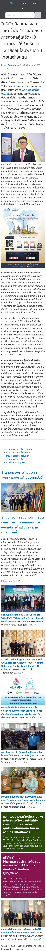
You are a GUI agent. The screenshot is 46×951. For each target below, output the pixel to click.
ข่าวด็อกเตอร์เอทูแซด (15, 462)
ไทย (24, 3)
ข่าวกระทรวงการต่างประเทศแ (19, 449)
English (34, 3)
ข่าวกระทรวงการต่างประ (16, 459)
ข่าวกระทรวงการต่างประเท (17, 456)
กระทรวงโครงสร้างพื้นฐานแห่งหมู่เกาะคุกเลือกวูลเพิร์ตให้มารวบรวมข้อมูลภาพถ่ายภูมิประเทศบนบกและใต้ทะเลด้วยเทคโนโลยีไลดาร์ (23, 824)
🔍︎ (38, 15)
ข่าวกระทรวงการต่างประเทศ (18, 452)
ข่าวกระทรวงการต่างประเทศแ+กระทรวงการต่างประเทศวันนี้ (22, 475)
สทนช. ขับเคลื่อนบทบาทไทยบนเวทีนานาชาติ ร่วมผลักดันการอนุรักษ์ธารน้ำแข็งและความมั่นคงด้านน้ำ (22, 525)
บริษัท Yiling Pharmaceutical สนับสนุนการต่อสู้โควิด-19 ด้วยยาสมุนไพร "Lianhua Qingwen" (21, 865)
